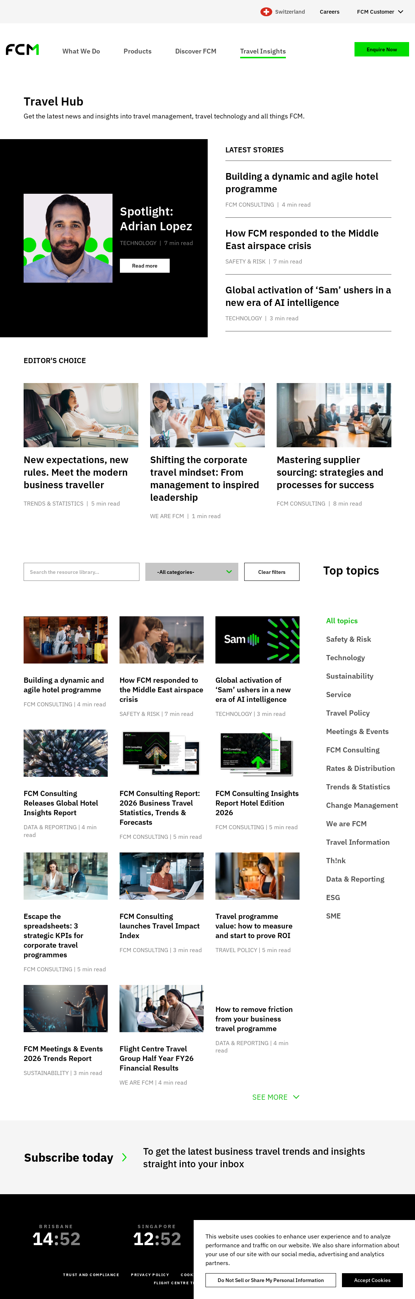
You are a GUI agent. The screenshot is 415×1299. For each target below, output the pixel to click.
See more (270, 1097)
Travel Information (358, 842)
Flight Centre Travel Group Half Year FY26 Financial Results (157, 1058)
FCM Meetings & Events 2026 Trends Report (63, 1053)
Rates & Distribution (360, 768)
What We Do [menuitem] (81, 51)
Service (338, 694)
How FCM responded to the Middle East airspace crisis (161, 689)
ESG (333, 897)
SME (333, 916)
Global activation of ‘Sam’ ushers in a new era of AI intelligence (253, 689)
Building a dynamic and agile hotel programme (64, 685)
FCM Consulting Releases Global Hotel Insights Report (61, 802)
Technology (345, 657)
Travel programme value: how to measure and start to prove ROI (254, 925)
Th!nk (336, 860)
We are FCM (346, 823)
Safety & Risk (348, 639)
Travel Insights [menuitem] (263, 51)
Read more (151, 267)
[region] (304, 1259)
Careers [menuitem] (329, 11)
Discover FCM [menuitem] (196, 51)
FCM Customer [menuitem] (375, 11)
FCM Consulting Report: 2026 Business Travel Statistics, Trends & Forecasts (160, 807)
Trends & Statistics (358, 787)
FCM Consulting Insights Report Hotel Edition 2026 (257, 802)
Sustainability (349, 676)
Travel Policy (348, 713)
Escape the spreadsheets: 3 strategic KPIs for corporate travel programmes (53, 935)
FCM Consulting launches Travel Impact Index (160, 925)
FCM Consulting (353, 750)
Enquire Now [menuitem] (382, 49)
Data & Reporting (355, 879)
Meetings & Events (357, 731)
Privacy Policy (150, 1274)
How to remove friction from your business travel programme (254, 1018)
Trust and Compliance (91, 1274)
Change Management (362, 805)
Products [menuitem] (138, 51)
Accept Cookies (372, 1280)
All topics (342, 621)
